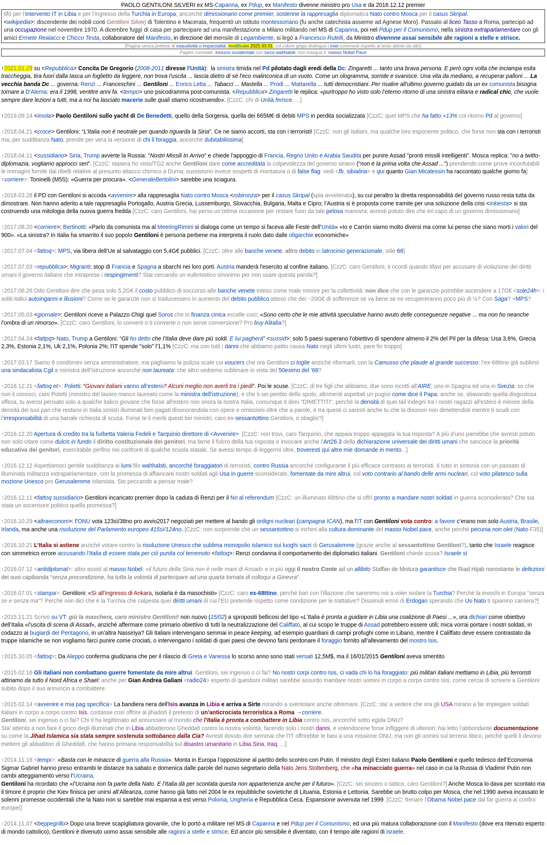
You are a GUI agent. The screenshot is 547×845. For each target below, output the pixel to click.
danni (231, 346)
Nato (376, 14)
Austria (226, 266)
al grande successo (453, 362)
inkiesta (498, 203)
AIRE (424, 386)
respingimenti (121, 275)
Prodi (276, 84)
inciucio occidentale (235, 52)
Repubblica (59, 68)
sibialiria (357, 171)
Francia (121, 266)
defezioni (532, 569)
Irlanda (10, 529)
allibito (362, 569)
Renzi (88, 84)
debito (307, 251)
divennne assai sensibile (408, 37)
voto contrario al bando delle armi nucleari (415, 473)
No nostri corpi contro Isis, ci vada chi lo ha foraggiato (339, 672)
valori (521, 227)
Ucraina (83, 775)
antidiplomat (52, 569)
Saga (501, 298)
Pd (266, 68)
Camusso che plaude (401, 362)
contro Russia (271, 465)
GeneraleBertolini (154, 179)
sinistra (226, 68)
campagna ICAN (319, 521)
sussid (278, 338)
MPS (303, 115)
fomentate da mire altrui (320, 473)
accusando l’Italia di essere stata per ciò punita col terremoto (134, 553)
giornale (47, 314)
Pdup (255, 5)
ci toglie (300, 362)
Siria (74, 155)
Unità (267, 100)
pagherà (252, 338)
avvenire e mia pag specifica (73, 704)
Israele (502, 545)
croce (44, 131)
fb (341, 171)
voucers (235, 362)
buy (259, 322)
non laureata (158, 370)
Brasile (529, 521)
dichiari (478, 617)
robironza (245, 195)
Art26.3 (332, 441)
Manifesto (284, 5)
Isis (432, 640)
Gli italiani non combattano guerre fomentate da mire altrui (113, 672)
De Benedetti (154, 115)
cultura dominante (351, 529)
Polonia (217, 799)
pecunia (481, 529)
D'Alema (36, 91)
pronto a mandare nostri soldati (413, 497)
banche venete (263, 251)
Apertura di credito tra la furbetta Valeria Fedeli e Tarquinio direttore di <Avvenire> (136, 434)
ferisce (283, 100)
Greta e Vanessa (209, 656)
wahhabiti (285, 52)
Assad (372, 624)
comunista (502, 84)
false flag (309, 171)
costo (145, 290)
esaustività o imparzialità (201, 45)
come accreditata (243, 163)
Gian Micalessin (425, 171)
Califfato (289, 624)
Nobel (134, 569)
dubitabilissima (223, 139)
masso (335, 52)
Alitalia (273, 322)
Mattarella (303, 84)
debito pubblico (250, 298)
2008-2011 (150, 68)
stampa (46, 593)
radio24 (196, 680)
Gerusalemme (72, 481)
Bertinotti (74, 227)
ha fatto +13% (439, 115)
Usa (357, 5)
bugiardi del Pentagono (59, 632)
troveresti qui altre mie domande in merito (349, 449)
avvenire (122, 195)
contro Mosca (401, 14)
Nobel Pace (355, 52)
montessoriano (279, 22)
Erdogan (416, 600)
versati (304, 656)
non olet (502, 529)
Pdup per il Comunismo (408, 29)
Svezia (505, 386)
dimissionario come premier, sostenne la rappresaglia (271, 14)
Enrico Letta (191, 84)
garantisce (433, 569)
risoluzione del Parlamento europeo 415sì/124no (120, 529)
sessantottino (252, 418)
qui (380, 171)
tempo (131, 91)
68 (400, 251)
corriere (14, 179)
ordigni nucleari (276, 521)
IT (359, 521)
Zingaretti (280, 91)
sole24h (526, 290)
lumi (126, 465)
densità (369, 402)
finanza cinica (208, 314)
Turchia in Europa (153, 14)
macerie (132, 100)
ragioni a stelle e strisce (486, 37)
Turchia (442, 593)
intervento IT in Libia (50, 14)
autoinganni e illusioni (55, 298)
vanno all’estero (143, 386)
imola (44, 115)
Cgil (48, 370)
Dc (341, 68)
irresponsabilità (23, 418)
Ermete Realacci (39, 37)
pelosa (334, 211)
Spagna (147, 266)
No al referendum (252, 497)
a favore (445, 521)
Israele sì (456, 553)
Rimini (185, 227)
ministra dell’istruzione (208, 394)
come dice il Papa (414, 394)
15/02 (217, 617)
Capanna (226, 5)
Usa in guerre (236, 473)
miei (334, 45)
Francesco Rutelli (321, 37)
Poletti (72, 386)
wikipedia (19, 22)
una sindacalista (21, 370)
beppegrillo (51, 823)
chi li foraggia (159, 139)
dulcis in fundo (73, 441)
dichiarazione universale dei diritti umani (407, 441)
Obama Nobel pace (451, 799)
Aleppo (75, 656)
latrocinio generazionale (352, 251)
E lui (235, 338)
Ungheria (241, 799)
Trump (92, 155)
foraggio (332, 640)
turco (269, 52)
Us (468, 600)
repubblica (50, 266)
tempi (44, 760)
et (55, 386)
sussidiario (50, 155)
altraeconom (53, 521)
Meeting (167, 227)
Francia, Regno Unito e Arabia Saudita (312, 155)
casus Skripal (450, 14)
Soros (165, 314)
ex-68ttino (263, 593)
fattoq (44, 251)
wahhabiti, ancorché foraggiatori (182, 465)
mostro (418, 640)
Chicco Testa (82, 37)
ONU (83, 521)
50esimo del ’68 (298, 370)
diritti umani (187, 600)
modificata (238, 45)
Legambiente (256, 37)
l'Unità (195, 68)
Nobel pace (417, 529)
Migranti (80, 266)
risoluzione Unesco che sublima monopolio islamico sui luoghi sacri (227, 545)
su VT (58, 617)
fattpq (44, 338)
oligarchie (301, 235)
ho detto (140, 338)
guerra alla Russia (145, 760)
